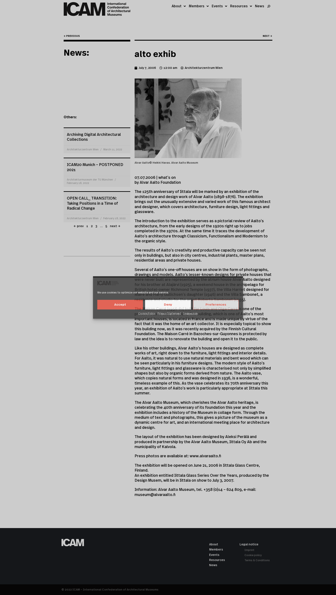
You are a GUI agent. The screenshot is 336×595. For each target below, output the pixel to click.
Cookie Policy (146, 313)
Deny (168, 304)
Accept (120, 304)
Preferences (216, 304)
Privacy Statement (169, 313)
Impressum (190, 313)
